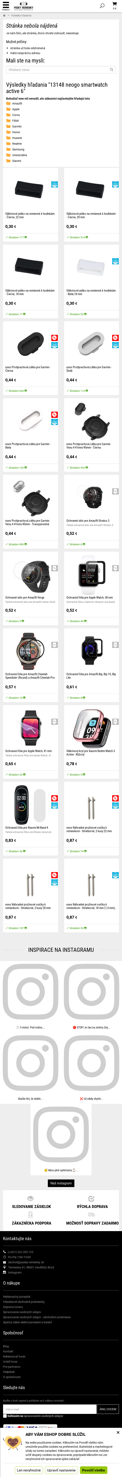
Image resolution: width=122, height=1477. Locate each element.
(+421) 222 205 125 (20, 1252)
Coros (16, 115)
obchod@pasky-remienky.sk (26, 1262)
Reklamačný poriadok (16, 1297)
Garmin (17, 126)
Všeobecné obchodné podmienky (24, 1302)
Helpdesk (9, 1372)
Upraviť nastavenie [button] (61, 1470)
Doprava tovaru (13, 1307)
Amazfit (17, 103)
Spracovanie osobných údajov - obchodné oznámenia (37, 1317)
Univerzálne (19, 155)
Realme (17, 143)
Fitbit (15, 121)
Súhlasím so (33, 1416)
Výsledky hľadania (21, 15)
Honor (16, 132)
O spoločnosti (11, 1377)
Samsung (18, 149)
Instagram (14, 1272)
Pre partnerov (11, 1367)
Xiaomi (16, 161)
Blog (6, 1346)
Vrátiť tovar (10, 1361)
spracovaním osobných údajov (43, 1416)
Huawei (17, 138)
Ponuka (6, 6)
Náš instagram (61, 1183)
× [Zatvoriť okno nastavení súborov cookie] (118, 1432)
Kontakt (8, 1351)
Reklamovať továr (14, 1356)
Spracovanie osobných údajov (22, 1312)
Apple (15, 109)
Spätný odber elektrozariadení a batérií (27, 1322)
